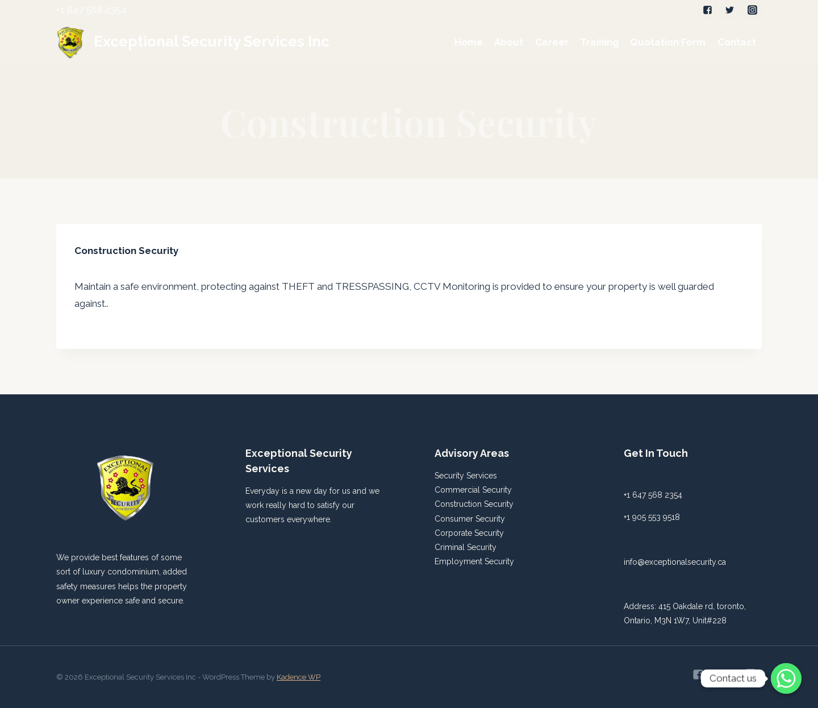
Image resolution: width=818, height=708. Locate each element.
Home (468, 42)
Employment (460, 561)
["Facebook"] (707, 9)
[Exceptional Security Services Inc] (192, 42)
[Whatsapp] (786, 678)
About (508, 42)
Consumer (455, 518)
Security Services (466, 475)
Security (497, 489)
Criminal (451, 547)
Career (552, 42)
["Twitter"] (730, 9)
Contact (736, 42)
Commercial (458, 489)
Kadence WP (298, 677)
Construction (459, 504)
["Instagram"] (752, 9)
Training (599, 42)
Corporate (454, 533)
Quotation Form (668, 42)
